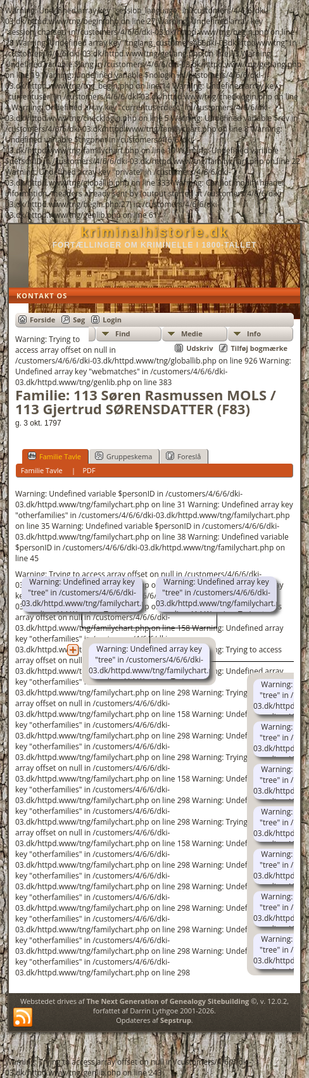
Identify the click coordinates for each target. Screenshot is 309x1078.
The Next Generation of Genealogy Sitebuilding (167, 1001)
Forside (42, 319)
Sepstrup (175, 1020)
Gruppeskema (123, 456)
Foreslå (183, 456)
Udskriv (199, 348)
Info (254, 333)
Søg (79, 319)
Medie (192, 333)
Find (122, 333)
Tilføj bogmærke (258, 348)
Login (112, 319)
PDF (88, 470)
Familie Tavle (54, 456)
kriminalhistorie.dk (154, 232)
